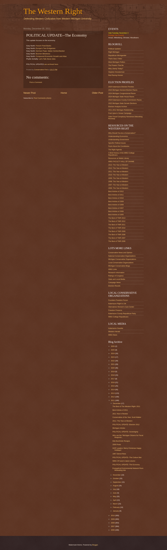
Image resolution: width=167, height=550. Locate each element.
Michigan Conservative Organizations (122, 259)
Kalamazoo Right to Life (117, 304)
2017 (113, 379)
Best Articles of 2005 (116, 215)
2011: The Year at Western (118, 172)
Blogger (95, 545)
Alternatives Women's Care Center (121, 307)
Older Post (97, 93)
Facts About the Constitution (118, 146)
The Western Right (52, 11)
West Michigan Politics (116, 62)
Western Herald (114, 331)
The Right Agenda (115, 150)
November (117, 475)
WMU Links (112, 269)
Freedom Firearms (115, 310)
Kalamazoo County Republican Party (122, 313)
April (115, 500)
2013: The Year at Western (118, 165)
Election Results (114, 286)
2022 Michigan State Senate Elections (122, 103)
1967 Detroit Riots (119, 454)
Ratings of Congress (116, 276)
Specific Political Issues (117, 143)
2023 (113, 357)
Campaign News (114, 282)
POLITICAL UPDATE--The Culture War (127, 457)
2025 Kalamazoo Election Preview (121, 87)
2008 (113, 523)
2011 (113, 400)
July (114, 489)
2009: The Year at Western (118, 178)
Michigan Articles (118, 428)
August (116, 486)
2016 (113, 382)
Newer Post (29, 93)
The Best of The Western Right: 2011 (126, 406)
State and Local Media (116, 279)
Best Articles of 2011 (116, 195)
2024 (113, 353)
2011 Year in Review (120, 414)
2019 (113, 372)
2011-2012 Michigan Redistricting (120, 110)
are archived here (51, 64)
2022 (113, 361)
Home (64, 93)
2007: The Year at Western (118, 185)
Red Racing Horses (115, 75)
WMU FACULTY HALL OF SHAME (121, 161)
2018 (113, 375)
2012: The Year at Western (118, 168)
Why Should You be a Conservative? (122, 133)
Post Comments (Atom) (42, 98)
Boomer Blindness (43, 54)
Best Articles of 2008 (116, 205)
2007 (113, 526)
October (116, 478)
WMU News (112, 335)
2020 (113, 368)
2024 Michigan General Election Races (122, 90)
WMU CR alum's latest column (123, 461)
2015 (113, 386)
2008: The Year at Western (118, 181)
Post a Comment (35, 82)
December (117, 403)
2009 (113, 519)
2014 (113, 390)
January (116, 511)
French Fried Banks (43, 46)
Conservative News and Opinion (120, 253)
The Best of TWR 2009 (116, 231)
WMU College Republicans (118, 317)
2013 (113, 393)
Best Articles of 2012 (116, 191)
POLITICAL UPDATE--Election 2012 (125, 425)
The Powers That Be (116, 65)
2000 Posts (116, 444)
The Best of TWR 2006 (116, 241)
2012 (113, 397)
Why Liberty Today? (115, 69)
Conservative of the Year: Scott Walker (126, 417)
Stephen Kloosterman (116, 72)
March (115, 504)
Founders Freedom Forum (118, 300)
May (115, 496)
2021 (113, 364)
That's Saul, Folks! (115, 59)
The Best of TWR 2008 (116, 235)
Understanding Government (118, 140)
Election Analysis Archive (117, 107)
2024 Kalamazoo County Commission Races (125, 100)
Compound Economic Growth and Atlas (51, 56)
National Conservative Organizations (122, 256)
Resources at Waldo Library (118, 158)
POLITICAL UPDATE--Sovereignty (125, 432)
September (117, 482)
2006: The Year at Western (118, 188)
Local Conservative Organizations (120, 263)
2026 (113, 346)
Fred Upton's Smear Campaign (119, 113)
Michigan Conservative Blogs (119, 266)
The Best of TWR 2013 (116, 218)
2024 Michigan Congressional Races (122, 93)
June (115, 493)
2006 (113, 530)
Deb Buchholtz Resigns (121, 441)
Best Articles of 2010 (116, 198)
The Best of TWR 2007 (116, 238)
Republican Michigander (117, 55)
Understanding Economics (118, 136)
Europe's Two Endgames (45, 48)
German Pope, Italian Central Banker (50, 51)
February (116, 507)
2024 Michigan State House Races (121, 97)
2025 (113, 350)
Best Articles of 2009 (116, 201)
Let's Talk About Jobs (47, 59)
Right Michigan (113, 52)
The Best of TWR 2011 (116, 225)
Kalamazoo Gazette (115, 328)
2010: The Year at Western (118, 175)
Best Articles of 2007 (116, 208)
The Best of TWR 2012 (116, 221)
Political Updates (114, 49)
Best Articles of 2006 (116, 211)
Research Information (116, 272)
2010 (113, 515)
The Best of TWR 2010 (116, 228)
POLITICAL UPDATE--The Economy (126, 465)
